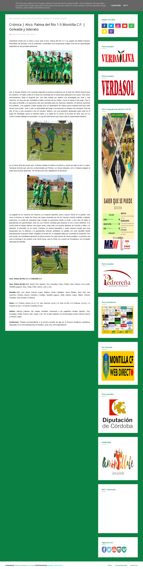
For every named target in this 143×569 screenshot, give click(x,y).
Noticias (17, 18)
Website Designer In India (24, 565)
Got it (125, 5)
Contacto (134, 565)
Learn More (116, 5)
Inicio (11, 18)
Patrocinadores (121, 565)
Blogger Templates (54, 565)
